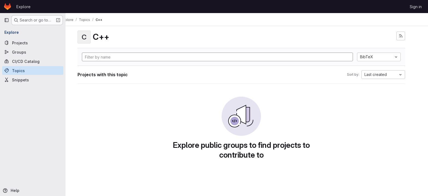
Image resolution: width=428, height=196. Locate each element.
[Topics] (32, 70)
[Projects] (32, 42)
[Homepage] (7, 6)
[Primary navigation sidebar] (6, 20)
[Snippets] (32, 79)
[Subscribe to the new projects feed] (406, 36)
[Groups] (32, 52)
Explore (23, 6)
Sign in (416, 6)
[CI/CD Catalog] (32, 61)
